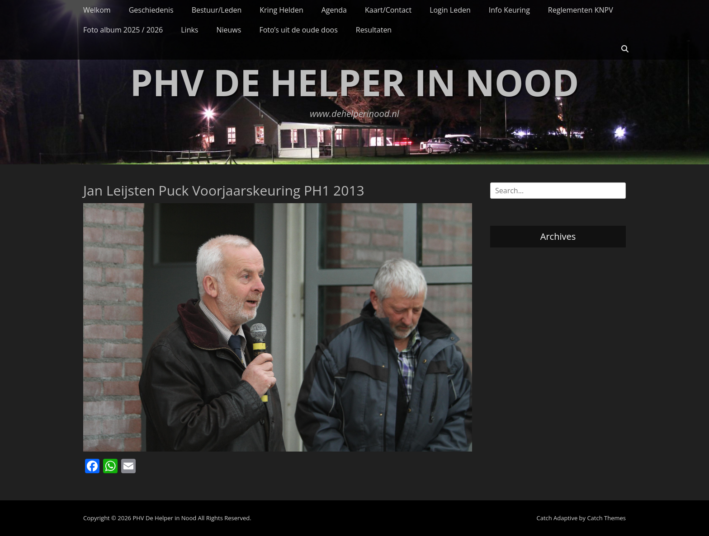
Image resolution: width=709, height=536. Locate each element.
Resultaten (374, 30)
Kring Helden (281, 10)
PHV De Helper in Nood (354, 82)
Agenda (334, 10)
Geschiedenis (151, 10)
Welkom (97, 10)
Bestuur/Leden (217, 10)
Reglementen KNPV (580, 10)
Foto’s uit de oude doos (298, 30)
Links (189, 30)
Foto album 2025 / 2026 (123, 30)
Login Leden (450, 10)
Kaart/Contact (388, 10)
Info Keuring (509, 10)
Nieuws (228, 30)
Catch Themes (606, 518)
